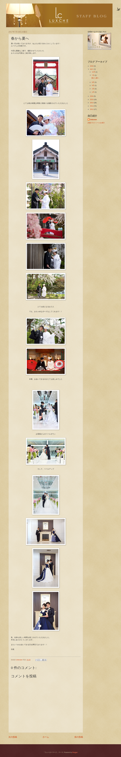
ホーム (46, 737)
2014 (92, 103)
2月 (93, 89)
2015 (92, 99)
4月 (93, 85)
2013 (92, 106)
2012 (92, 109)
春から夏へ (95, 78)
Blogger (75, 752)
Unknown (93, 119)
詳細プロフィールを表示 (96, 123)
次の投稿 (13, 737)
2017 (92, 69)
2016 (92, 96)
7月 (93, 75)
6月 (93, 82)
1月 (93, 92)
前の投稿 (78, 737)
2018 (92, 66)
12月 (93, 72)
